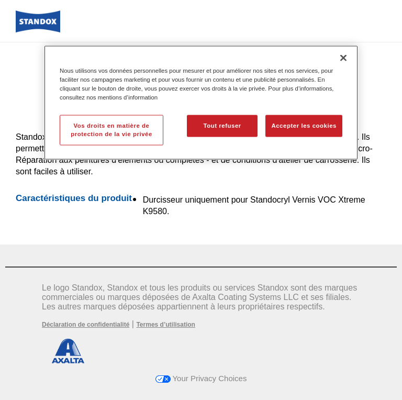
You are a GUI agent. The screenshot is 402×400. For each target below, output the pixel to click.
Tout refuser (222, 125)
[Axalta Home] (38, 29)
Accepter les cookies (304, 125)
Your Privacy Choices (201, 378)
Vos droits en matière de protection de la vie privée (111, 129)
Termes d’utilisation (165, 324)
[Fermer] (343, 57)
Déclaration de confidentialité (85, 324)
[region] (201, 102)
